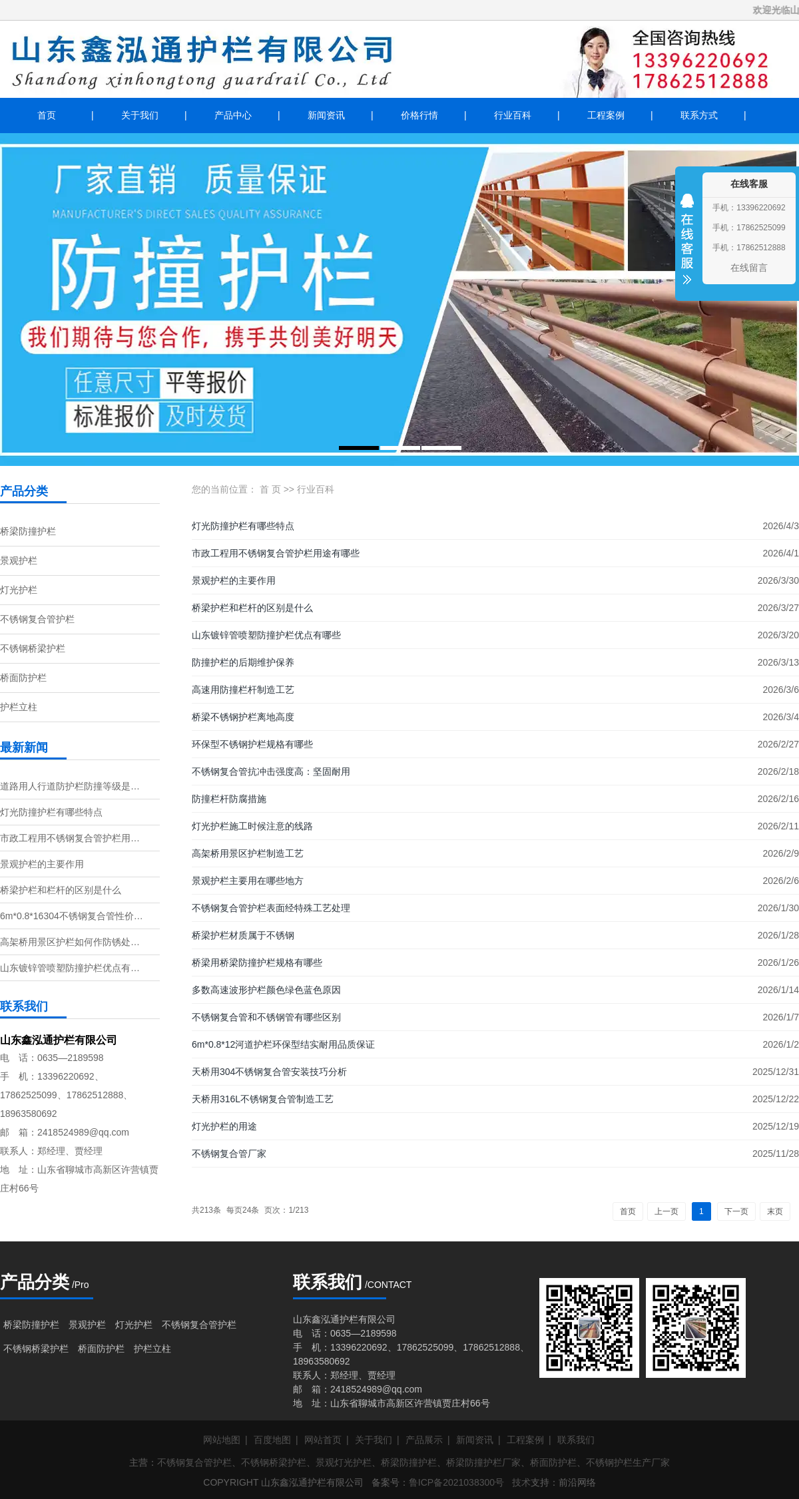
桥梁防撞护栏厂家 (483, 1462)
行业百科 (512, 115)
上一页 (666, 1211)
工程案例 (606, 115)
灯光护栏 (18, 589)
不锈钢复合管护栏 (37, 619)
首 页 (270, 489)
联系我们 (576, 1439)
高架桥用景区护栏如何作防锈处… (70, 942)
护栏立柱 (18, 707)
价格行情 (419, 115)
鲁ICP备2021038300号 (456, 1482)
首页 (46, 115)
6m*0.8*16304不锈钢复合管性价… (71, 916)
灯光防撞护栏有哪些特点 (51, 812)
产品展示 (424, 1439)
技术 (521, 1482)
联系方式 (699, 115)
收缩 (687, 248)
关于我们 (139, 115)
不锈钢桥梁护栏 (32, 648)
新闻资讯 (326, 115)
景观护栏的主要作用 (42, 864)
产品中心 (233, 115)
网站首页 (323, 1439)
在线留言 (749, 267)
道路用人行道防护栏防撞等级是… (70, 786)
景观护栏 (18, 560)
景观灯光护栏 (344, 1462)
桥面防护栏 (23, 677)
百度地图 (272, 1439)
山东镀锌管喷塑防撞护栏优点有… (70, 968)
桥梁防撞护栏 (28, 531)
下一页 (736, 1211)
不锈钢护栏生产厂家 (628, 1462)
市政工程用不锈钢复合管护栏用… (70, 838)
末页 (775, 1211)
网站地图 (221, 1439)
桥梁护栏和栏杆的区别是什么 (60, 890)
